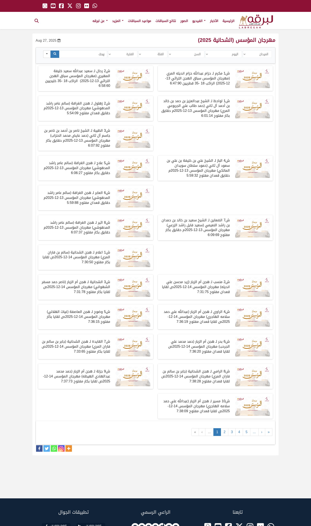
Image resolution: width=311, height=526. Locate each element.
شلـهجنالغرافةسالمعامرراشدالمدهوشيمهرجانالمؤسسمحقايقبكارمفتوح (77, 168)
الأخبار (214, 21)
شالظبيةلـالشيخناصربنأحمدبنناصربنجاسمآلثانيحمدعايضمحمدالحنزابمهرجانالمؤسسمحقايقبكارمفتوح (77, 138)
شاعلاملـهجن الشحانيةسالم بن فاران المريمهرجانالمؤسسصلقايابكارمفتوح (76, 257)
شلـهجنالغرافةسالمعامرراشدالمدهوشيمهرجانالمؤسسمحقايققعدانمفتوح (77, 197)
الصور (184, 21)
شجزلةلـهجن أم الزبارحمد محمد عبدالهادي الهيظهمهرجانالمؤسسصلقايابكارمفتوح (76, 376)
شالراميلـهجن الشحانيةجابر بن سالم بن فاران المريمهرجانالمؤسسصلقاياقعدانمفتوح (195, 376)
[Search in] (47, 54)
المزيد (118, 21)
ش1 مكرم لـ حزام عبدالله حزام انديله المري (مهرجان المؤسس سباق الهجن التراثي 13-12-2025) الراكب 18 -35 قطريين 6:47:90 (197, 78)
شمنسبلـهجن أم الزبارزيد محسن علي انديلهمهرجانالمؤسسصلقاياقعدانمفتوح (196, 287)
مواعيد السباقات (139, 21)
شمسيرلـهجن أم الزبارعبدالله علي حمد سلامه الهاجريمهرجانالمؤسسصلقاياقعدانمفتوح (196, 406)
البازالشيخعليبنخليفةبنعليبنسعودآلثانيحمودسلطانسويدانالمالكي (198, 168)
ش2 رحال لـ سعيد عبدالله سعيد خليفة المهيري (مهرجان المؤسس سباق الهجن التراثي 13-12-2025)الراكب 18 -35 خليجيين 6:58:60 (77, 78)
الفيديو (199, 21)
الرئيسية (228, 21)
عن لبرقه (100, 21)
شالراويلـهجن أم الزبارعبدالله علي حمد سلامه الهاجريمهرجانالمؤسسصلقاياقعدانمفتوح (197, 316)
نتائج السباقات (166, 21)
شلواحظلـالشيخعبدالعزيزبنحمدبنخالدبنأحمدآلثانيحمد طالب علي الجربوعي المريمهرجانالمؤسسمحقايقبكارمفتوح (195, 108)
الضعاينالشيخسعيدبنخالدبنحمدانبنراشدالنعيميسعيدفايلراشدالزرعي (196, 227)
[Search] (55, 54)
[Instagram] (61, 448)
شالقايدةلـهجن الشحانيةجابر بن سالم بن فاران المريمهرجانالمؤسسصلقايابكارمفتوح (76, 346)
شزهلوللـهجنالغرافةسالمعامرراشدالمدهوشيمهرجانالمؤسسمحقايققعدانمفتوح (77, 108)
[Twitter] (46, 448)
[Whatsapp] (54, 448)
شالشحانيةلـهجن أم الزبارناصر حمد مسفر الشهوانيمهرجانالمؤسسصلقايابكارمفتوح (76, 287)
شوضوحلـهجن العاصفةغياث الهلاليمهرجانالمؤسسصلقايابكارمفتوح (78, 316)
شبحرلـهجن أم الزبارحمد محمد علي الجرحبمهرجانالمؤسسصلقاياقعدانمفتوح (199, 346)
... (209, 432)
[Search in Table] (83, 54)
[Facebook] (39, 448)
